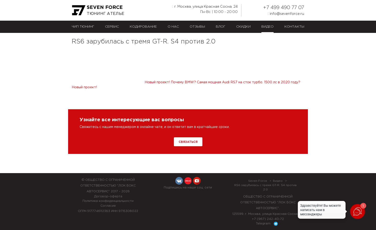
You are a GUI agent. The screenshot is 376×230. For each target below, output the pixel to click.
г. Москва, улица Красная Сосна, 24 (205, 6)
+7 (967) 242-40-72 (268, 219)
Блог (220, 26)
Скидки (243, 26)
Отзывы (197, 26)
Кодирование (143, 26)
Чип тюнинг (83, 26)
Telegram (268, 223)
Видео (267, 26)
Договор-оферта (108, 196)
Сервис (112, 26)
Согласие (108, 206)
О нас (173, 26)
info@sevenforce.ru (286, 13)
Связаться (188, 142)
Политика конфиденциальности (108, 201)
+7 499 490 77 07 (283, 8)
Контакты (294, 26)
